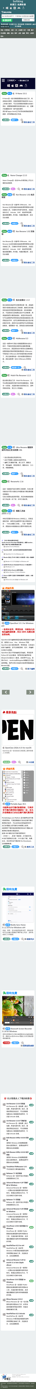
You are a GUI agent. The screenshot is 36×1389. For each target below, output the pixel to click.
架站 (12, 33)
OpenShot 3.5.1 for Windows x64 (15, 554)
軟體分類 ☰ (5, 27)
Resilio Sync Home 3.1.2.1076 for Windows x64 (14, 926)
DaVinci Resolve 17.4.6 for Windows (15, 572)
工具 (16, 30)
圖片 (32, 30)
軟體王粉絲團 (18, 1375)
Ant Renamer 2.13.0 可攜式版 (16, 1121)
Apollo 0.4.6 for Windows (12, 546)
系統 (2, 30)
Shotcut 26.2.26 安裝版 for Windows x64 (17, 579)
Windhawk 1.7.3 (10, 567)
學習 (27, 33)
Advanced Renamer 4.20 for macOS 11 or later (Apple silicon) (16, 1262)
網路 (8, 33)
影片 (25, 30)
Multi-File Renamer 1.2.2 (21, 375)
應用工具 (30, 847)
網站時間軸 (6, 12)
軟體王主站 (13, 24)
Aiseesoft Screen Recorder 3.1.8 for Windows (17, 1029)
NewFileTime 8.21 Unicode (15, 1313)
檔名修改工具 (29, 122)
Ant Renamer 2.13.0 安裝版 (15, 1104)
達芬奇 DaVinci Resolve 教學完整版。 (14, 570)
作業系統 (7, 30)
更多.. (2, 36)
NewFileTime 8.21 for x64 (15, 1245)
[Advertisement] (18, 57)
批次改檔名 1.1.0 (23, 300)
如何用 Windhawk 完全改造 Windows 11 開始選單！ (18, 565)
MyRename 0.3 (22, 338)
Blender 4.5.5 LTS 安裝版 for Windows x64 (17, 561)
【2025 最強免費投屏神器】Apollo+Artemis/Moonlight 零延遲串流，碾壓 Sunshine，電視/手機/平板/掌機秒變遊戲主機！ (18, 542)
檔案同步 (30, 939)
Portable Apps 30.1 (14, 804)
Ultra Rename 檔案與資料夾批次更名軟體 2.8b (17, 448)
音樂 (28, 30)
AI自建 (31, 762)
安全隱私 (3, 33)
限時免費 (4, 24)
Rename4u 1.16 (17, 481)
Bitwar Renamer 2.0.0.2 (14, 1299)
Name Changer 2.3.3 (18, 175)
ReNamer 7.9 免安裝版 (14, 1173)
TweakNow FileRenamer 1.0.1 (16, 1166)
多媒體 (20, 30)
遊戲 (23, 33)
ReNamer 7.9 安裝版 (13, 1199)
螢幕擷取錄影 (28, 1046)
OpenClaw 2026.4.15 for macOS (17, 748)
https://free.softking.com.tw (21, 1374)
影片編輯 (31, 669)
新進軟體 (21, 24)
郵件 (16, 33)
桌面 (19, 33)
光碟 (12, 30)
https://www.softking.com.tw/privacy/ (23, 1376)
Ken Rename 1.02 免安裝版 (18, 196)
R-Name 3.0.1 (21, 93)
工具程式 (11, 80)
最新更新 (28, 24)
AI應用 (32, 33)
